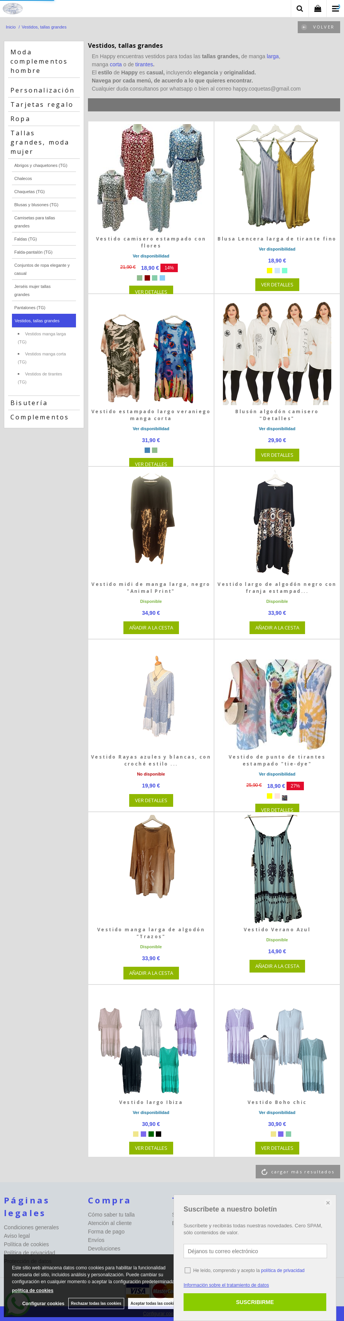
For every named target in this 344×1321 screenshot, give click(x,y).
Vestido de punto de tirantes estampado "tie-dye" (277, 760)
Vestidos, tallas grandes (37, 320)
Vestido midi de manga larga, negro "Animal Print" (151, 587)
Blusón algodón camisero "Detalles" (277, 415)
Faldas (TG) (25, 239)
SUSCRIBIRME (255, 1302)
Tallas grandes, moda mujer (40, 142)
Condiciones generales (31, 1227)
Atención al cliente (110, 1223)
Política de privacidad (29, 1253)
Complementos (39, 417)
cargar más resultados (302, 1172)
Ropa (20, 118)
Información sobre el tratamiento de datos (226, 1285)
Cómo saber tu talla (111, 1215)
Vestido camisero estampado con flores (151, 242)
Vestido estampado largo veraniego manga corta (151, 415)
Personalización (42, 90)
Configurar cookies (43, 1303)
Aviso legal (17, 1236)
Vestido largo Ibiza (151, 1102)
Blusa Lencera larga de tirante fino (277, 239)
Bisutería (29, 403)
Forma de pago (106, 1231)
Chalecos (23, 178)
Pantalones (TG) (30, 307)
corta (116, 64)
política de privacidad (283, 1270)
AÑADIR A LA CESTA (151, 627)
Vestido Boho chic (277, 1102)
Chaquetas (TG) (29, 191)
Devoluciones (104, 1248)
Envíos (96, 1240)
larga (273, 56)
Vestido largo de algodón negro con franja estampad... (277, 587)
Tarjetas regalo (42, 104)
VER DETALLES (151, 291)
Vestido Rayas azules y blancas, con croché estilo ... (151, 760)
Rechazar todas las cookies (96, 1303)
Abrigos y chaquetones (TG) (40, 165)
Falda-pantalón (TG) (33, 252)
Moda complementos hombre (39, 61)
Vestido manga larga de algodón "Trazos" (151, 933)
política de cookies (32, 1290)
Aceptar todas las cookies (154, 1303)
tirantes (144, 64)
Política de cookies (26, 1244)
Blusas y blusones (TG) (36, 204)
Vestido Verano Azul (277, 929)
